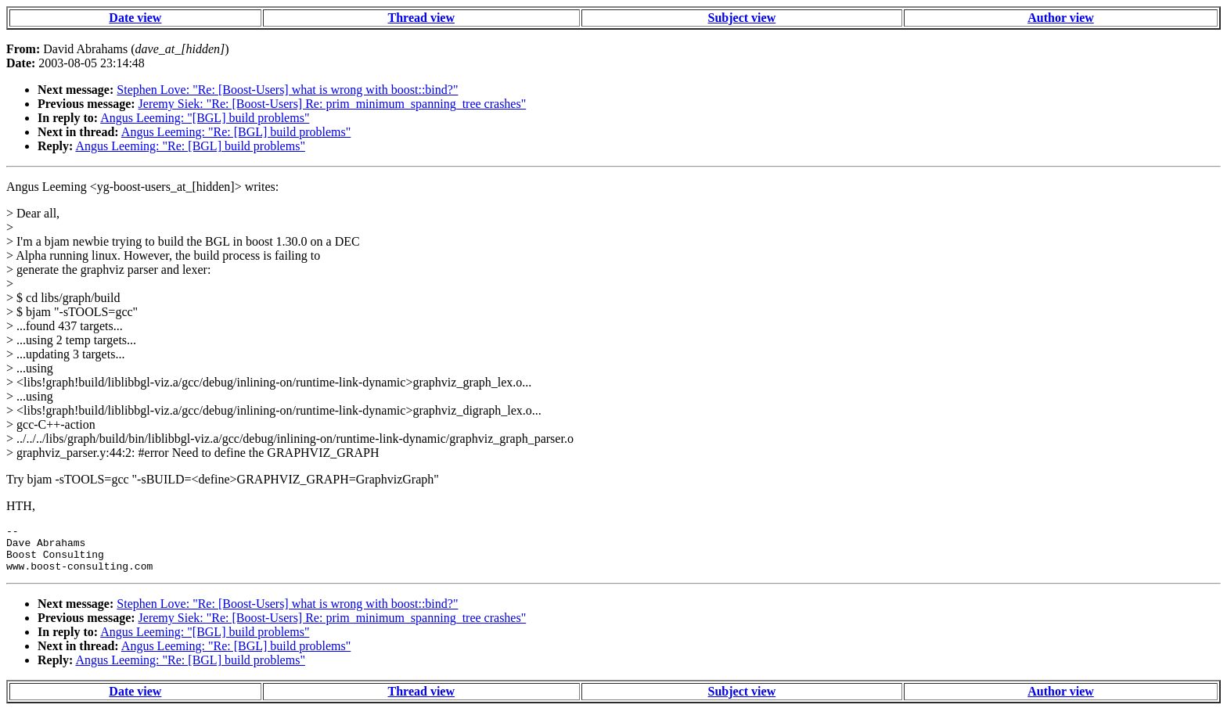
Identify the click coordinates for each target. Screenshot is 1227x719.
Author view (1060, 17)
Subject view (742, 17)
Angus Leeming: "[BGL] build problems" (204, 117)
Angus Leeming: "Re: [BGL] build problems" (236, 131)
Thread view (421, 17)
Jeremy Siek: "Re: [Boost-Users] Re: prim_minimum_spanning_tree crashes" (333, 103)
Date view (135, 17)
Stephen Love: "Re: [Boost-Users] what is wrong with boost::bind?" (287, 89)
